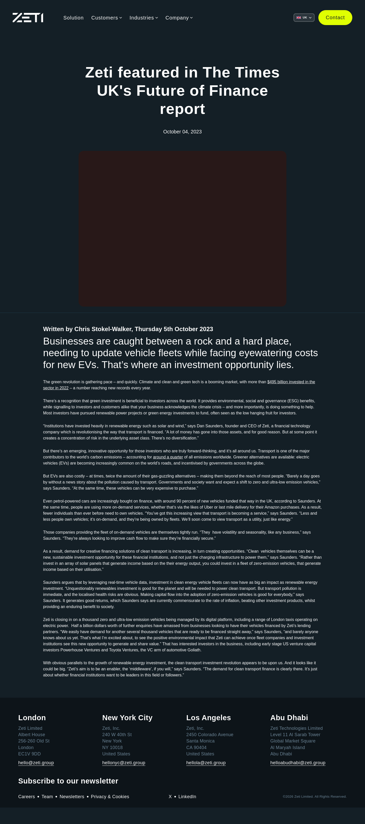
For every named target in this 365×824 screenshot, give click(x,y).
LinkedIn (187, 813)
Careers (26, 813)
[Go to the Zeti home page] (28, 18)
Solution (73, 18)
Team (47, 813)
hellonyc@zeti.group (124, 778)
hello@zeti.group (36, 778)
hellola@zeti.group (206, 778)
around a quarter (168, 473)
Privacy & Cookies (111, 813)
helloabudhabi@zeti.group (298, 778)
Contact (335, 18)
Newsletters (72, 813)
